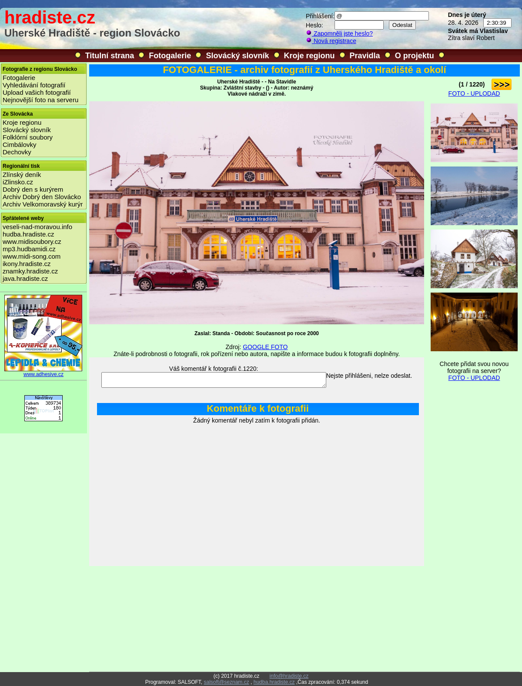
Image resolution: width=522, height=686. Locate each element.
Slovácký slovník (237, 55)
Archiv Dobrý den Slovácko (42, 196)
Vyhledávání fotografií (34, 85)
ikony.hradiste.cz (27, 263)
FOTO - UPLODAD (474, 93)
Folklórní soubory (28, 137)
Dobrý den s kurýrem (33, 189)
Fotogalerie (170, 55)
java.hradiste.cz (25, 278)
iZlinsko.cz (18, 182)
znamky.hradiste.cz (30, 271)
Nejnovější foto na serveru (40, 99)
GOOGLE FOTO (265, 346)
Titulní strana (109, 55)
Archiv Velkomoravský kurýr (43, 204)
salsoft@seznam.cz (226, 682)
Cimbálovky (20, 144)
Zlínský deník (22, 174)
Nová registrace (331, 40)
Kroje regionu (309, 55)
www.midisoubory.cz (32, 241)
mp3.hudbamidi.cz (29, 249)
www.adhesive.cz (43, 371)
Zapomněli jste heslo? (339, 33)
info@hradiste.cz (289, 676)
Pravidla (365, 55)
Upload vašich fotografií (37, 92)
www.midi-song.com (31, 256)
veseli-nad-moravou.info (37, 226)
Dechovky (17, 152)
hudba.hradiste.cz (28, 234)
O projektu (414, 55)
